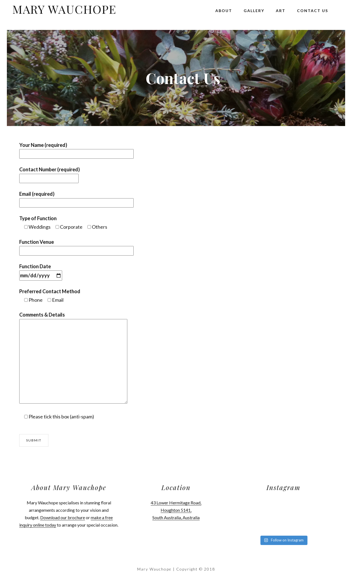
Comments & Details (42, 315)
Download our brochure (62, 517)
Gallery (254, 10)
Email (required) (76, 198)
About (223, 10)
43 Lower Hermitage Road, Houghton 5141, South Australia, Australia (176, 510)
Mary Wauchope (64, 9)
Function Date (40, 271)
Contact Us (312, 10)
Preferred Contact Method (49, 291)
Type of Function (38, 218)
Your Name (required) (76, 149)
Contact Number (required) (49, 173)
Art (280, 10)
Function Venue (76, 246)
